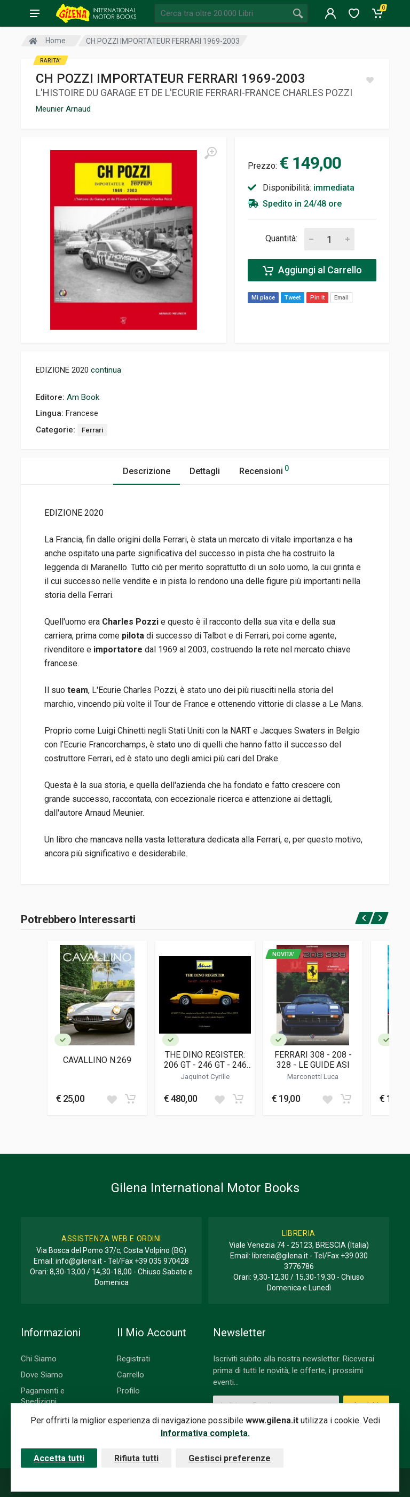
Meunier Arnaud (63, 109)
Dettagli (205, 471)
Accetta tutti (59, 1458)
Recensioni (264, 469)
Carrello (130, 1375)
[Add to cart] (130, 1098)
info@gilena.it (79, 1261)
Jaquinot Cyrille (205, 1076)
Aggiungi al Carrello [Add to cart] (312, 270)
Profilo (128, 1391)
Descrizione (146, 471)
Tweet (293, 297)
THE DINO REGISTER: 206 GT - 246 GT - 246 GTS (205, 1060)
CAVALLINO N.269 (97, 1060)
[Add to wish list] (111, 1098)
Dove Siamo (42, 1375)
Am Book (83, 397)
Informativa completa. (205, 1433)
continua (106, 370)
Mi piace (263, 297)
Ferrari (92, 430)
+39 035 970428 (162, 1261)
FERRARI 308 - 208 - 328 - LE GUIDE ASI (313, 1060)
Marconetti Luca (312, 1076)
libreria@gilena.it (280, 1255)
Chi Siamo (39, 1359)
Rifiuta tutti (136, 1458)
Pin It (317, 297)
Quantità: (281, 238)
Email (341, 297)
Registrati (133, 1359)
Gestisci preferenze (229, 1458)
